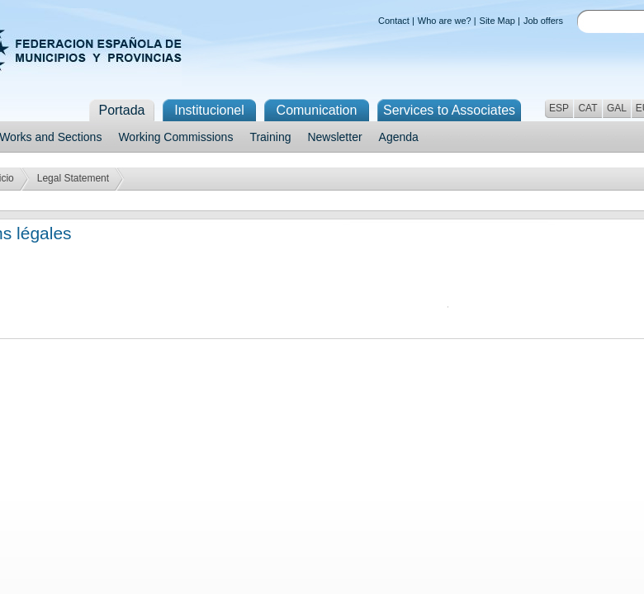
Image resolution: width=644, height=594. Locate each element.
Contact (394, 21)
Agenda (399, 137)
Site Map (497, 21)
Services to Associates (449, 110)
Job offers (543, 21)
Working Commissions (175, 137)
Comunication (317, 110)
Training (270, 137)
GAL (617, 108)
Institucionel (209, 110)
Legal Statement (73, 178)
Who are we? (444, 21)
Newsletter (334, 137)
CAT (587, 108)
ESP (559, 108)
